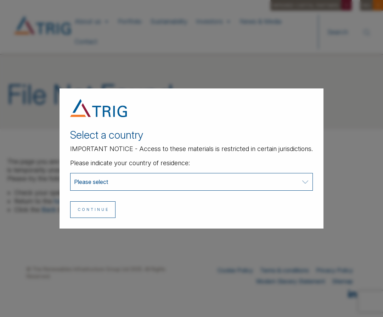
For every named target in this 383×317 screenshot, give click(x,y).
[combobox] (191, 182)
